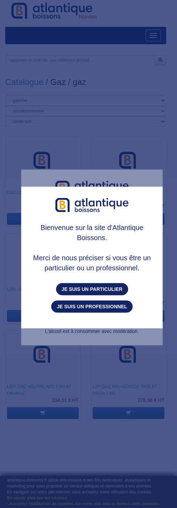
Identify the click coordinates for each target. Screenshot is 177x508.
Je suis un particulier (92, 289)
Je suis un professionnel (92, 306)
